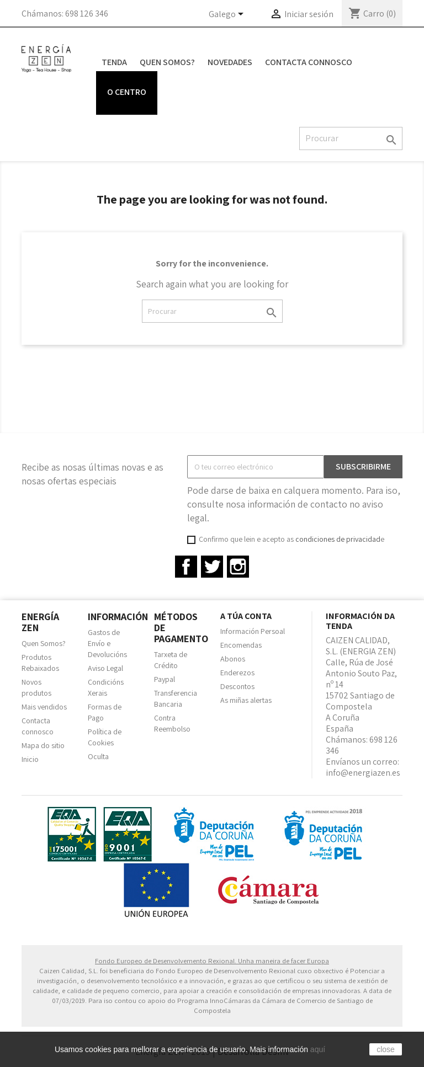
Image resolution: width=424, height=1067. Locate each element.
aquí (317, 1049)
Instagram (238, 567)
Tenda (114, 62)
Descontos (237, 686)
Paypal (164, 679)
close (386, 1049)
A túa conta (246, 616)
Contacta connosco (308, 62)
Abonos (232, 659)
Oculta (98, 756)
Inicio (30, 759)
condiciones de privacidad (337, 539)
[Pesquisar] (350, 138)
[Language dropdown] (228, 15)
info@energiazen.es (363, 772)
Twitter (212, 567)
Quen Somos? (167, 62)
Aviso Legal (105, 668)
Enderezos (237, 672)
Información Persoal (252, 631)
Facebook (186, 567)
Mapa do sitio (43, 745)
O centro (126, 92)
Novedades (230, 62)
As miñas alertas (246, 700)
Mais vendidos (44, 707)
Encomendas (241, 645)
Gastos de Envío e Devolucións (107, 643)
